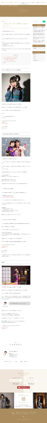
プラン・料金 (28, 2)
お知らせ (34, 58)
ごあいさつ (15, 2)
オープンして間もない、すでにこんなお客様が (10, 57)
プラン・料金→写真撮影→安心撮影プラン (8, 196)
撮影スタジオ (24, 2)
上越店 (30, 377)
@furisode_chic (23, 402)
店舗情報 (38, 2)
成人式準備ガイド (36, 60)
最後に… (4, 62)
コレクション (20, 2)
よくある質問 (41, 2)
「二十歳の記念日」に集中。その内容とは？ (9, 58)
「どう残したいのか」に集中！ (9, 59)
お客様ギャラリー (33, 2)
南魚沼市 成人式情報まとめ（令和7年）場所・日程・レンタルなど (39, 38)
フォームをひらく (23, 387)
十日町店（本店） (14, 377)
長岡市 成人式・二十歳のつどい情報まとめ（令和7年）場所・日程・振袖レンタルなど (39, 41)
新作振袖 (34, 54)
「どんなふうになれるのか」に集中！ (10, 61)
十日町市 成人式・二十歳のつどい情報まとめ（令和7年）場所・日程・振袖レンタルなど (39, 31)
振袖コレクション (4, 127)
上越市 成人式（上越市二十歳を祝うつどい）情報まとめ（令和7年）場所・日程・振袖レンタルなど (39, 34)
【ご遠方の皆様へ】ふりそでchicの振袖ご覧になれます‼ (39, 28)
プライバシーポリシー (32, 413)
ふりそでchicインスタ (5, 123)
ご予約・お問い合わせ (25, 413)
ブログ (45, 2)
